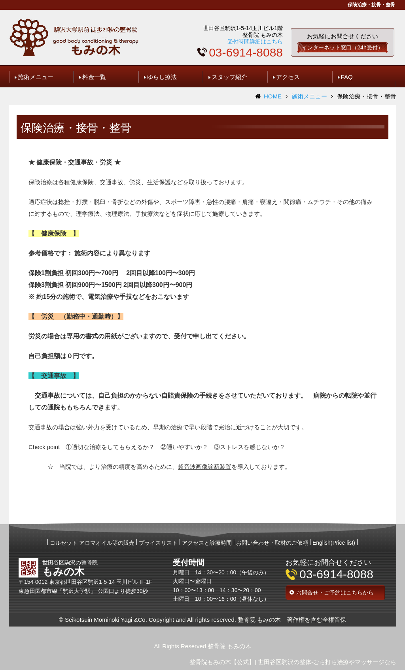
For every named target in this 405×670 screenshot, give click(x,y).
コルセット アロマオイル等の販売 (92, 543)
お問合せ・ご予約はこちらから (335, 592)
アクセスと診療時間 (207, 543)
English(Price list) (333, 543)
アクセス (288, 77)
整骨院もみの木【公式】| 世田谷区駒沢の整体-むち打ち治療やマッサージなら (292, 662)
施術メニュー (35, 77)
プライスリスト (158, 543)
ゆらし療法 (162, 77)
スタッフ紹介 (229, 77)
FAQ (347, 77)
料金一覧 (94, 77)
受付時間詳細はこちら (255, 41)
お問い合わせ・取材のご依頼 (272, 543)
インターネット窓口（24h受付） (342, 47)
